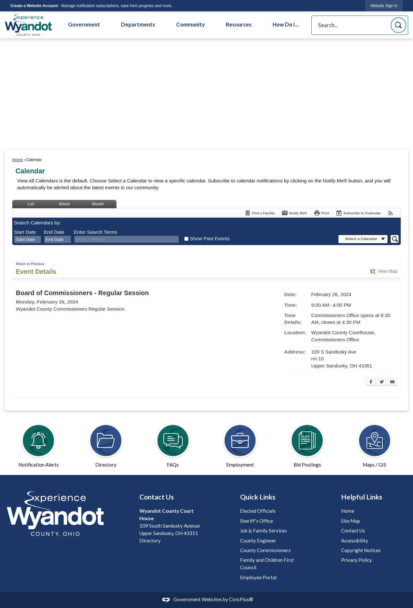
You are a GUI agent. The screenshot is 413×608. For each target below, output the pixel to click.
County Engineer (258, 540)
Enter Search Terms (95, 232)
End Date (54, 232)
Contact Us (353, 530)
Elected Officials (258, 511)
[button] (398, 25)
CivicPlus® (241, 599)
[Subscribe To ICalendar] (358, 213)
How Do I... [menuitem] (286, 24)
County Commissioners (265, 550)
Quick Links (258, 497)
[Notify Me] (294, 213)
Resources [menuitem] (239, 24)
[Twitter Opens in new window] (381, 382)
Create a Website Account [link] (34, 6)
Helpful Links (361, 497)
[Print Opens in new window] (321, 213)
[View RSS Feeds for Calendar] (390, 213)
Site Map (350, 521)
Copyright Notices (361, 550)
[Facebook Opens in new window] (371, 382)
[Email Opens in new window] (392, 382)
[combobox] (27, 239)
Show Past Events (210, 238)
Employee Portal (258, 577)
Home (17, 160)
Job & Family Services (263, 530)
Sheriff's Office (256, 521)
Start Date (25, 232)
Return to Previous (30, 264)
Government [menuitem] (84, 24)
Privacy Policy (356, 560)
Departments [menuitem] (138, 24)
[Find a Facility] (259, 213)
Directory (150, 540)
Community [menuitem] (190, 24)
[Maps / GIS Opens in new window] (374, 443)
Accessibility (354, 540)
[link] (384, 5)
